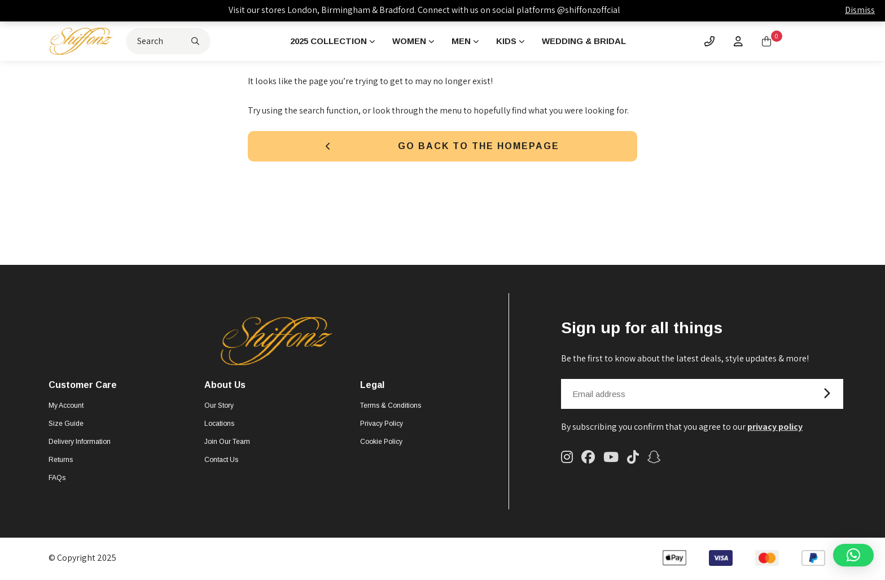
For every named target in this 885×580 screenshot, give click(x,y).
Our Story (219, 407)
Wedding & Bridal (591, 41)
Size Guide (66, 425)
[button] (853, 555)
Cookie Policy (381, 443)
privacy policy (775, 428)
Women (410, 41)
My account (66, 407)
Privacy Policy (381, 425)
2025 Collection (325, 41)
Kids (509, 41)
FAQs (57, 479)
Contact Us (221, 461)
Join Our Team (227, 443)
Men (464, 41)
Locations (219, 425)
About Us (225, 386)
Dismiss (860, 10)
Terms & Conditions (390, 407)
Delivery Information (80, 443)
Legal (372, 386)
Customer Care (83, 386)
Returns (61, 461)
